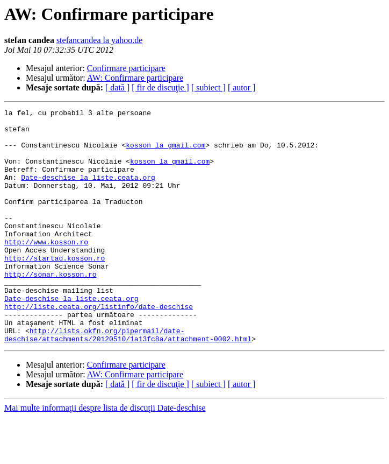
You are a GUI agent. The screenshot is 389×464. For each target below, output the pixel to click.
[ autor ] (242, 87)
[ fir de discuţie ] (160, 87)
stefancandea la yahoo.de (99, 40)
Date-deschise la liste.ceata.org (88, 191)
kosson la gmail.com (165, 153)
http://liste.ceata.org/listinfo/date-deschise (98, 346)
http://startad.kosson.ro (54, 288)
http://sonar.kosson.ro (50, 308)
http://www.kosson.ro (46, 269)
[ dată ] (117, 87)
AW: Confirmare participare (135, 77)
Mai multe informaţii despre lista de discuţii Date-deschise (105, 454)
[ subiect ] (208, 87)
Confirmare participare (126, 68)
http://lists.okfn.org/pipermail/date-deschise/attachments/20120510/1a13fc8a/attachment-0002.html (127, 380)
